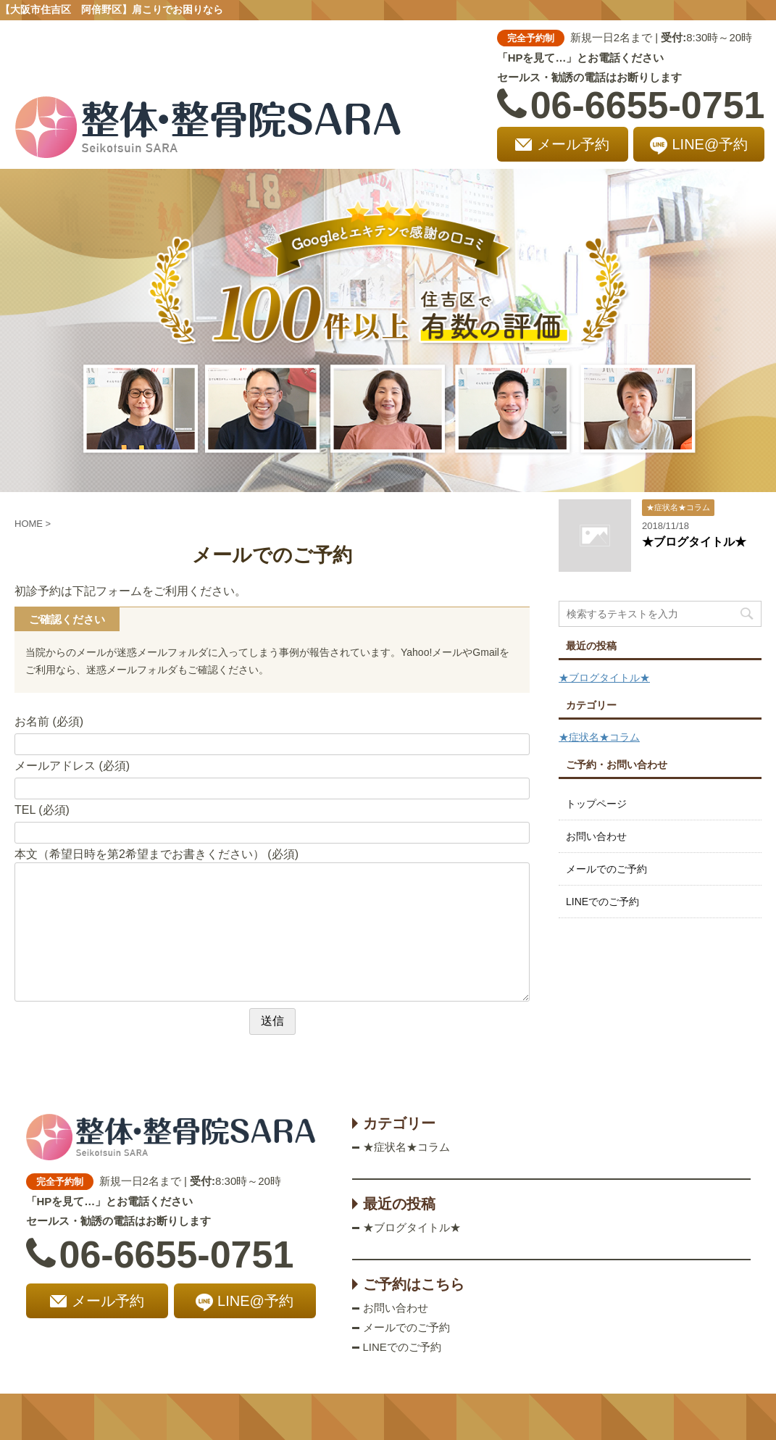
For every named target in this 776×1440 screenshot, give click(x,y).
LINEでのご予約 (602, 901)
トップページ (596, 804)
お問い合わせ (596, 836)
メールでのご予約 (606, 869)
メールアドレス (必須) (72, 765)
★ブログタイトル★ (694, 542)
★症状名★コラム (599, 737)
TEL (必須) (42, 810)
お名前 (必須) (48, 721)
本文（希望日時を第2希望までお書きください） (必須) (156, 854)
